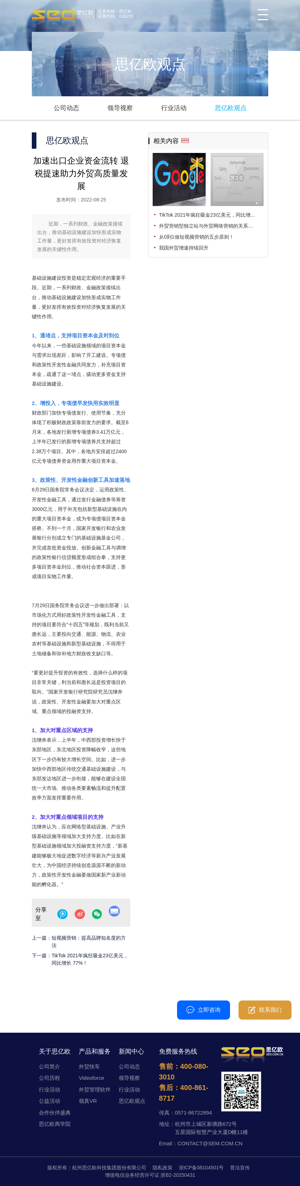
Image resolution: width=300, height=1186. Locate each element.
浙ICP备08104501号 (201, 1167)
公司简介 (49, 1067)
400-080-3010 (150, 1006)
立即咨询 (203, 1010)
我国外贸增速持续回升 (183, 248)
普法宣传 (240, 1167)
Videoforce (91, 1078)
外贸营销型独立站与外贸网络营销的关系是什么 (211, 226)
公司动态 (66, 108)
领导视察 (120, 108)
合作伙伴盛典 (55, 1113)
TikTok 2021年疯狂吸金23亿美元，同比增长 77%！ (90, 959)
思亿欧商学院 (55, 1124)
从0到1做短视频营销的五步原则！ (196, 237)
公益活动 (49, 1101)
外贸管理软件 (95, 1090)
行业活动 (174, 108)
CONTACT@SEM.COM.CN (209, 1143)
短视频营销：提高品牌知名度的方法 (89, 941)
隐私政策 (162, 1167)
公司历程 (49, 1078)
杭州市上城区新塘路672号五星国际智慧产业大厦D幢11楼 (211, 1128)
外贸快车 (89, 1067)
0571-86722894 (193, 1113)
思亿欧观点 (231, 108)
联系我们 (265, 1010)
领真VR (88, 1101)
